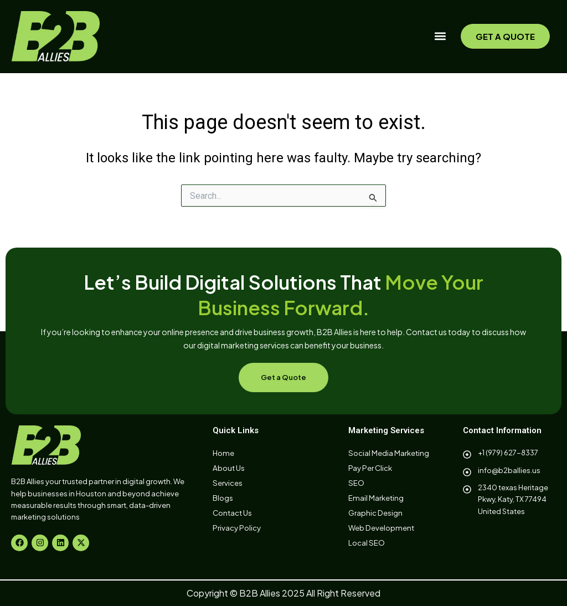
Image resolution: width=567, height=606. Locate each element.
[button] (440, 36)
